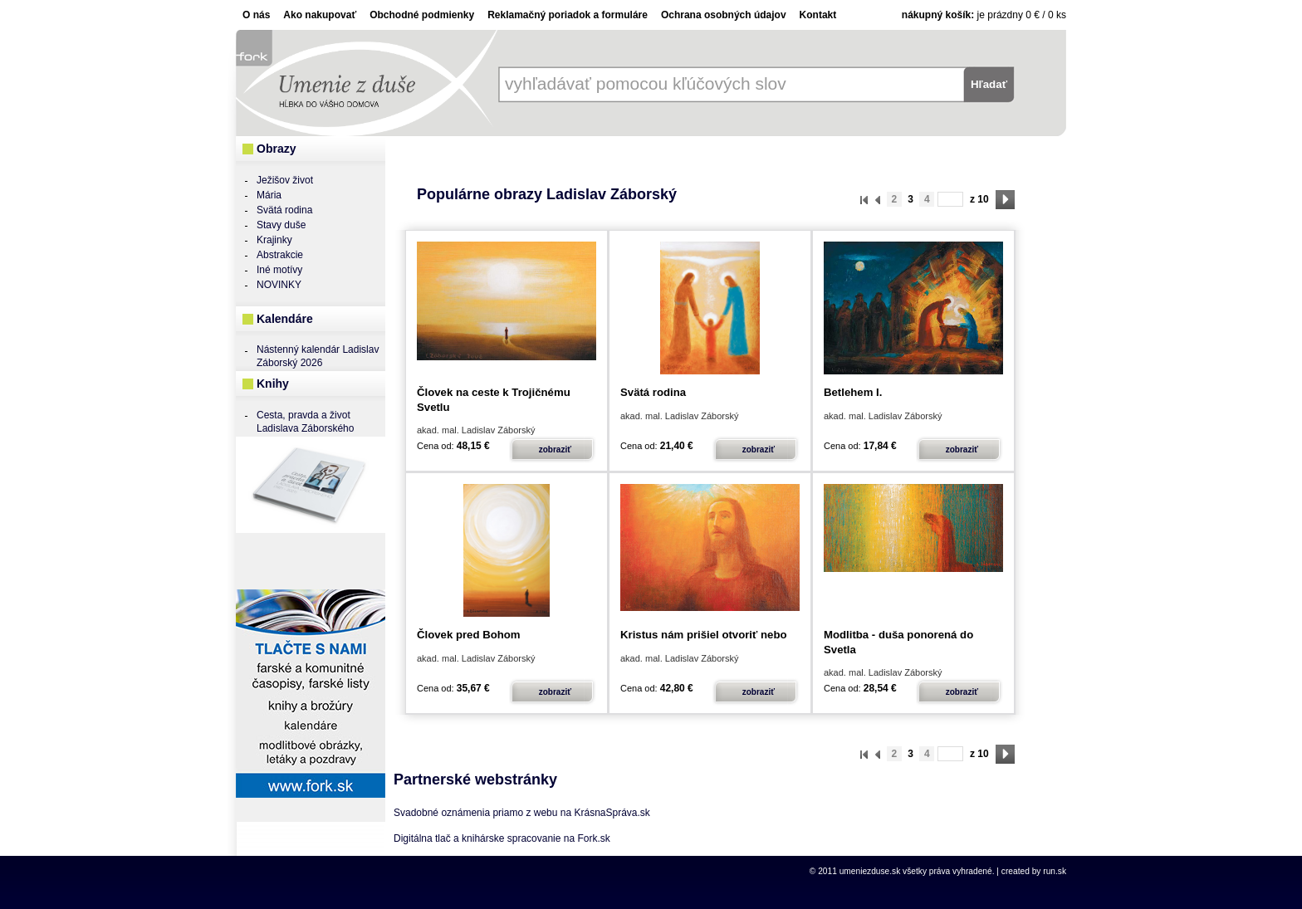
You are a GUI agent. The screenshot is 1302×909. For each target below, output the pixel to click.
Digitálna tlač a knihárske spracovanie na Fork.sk (502, 838)
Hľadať (989, 84)
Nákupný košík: (938, 15)
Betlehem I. (853, 392)
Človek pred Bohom (469, 634)
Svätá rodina (653, 392)
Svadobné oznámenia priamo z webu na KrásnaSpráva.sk (522, 813)
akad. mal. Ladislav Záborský (476, 430)
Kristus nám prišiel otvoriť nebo (703, 634)
